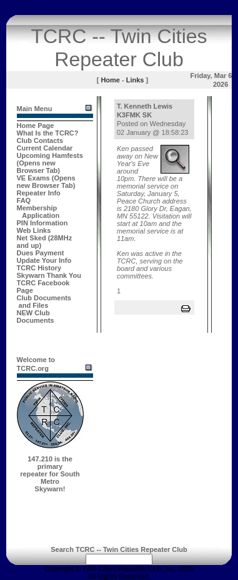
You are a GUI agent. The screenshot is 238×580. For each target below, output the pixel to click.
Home (110, 80)
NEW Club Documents (35, 316)
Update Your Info (44, 260)
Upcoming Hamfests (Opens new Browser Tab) (50, 163)
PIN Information (42, 223)
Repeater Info (39, 193)
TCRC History (39, 268)
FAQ (24, 200)
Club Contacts (40, 140)
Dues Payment (40, 253)
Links (135, 80)
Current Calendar (45, 148)
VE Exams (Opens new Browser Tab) (46, 181)
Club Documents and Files (44, 301)
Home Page (35, 125)
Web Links (34, 230)
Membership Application (38, 211)
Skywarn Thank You (49, 275)
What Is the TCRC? (48, 133)
